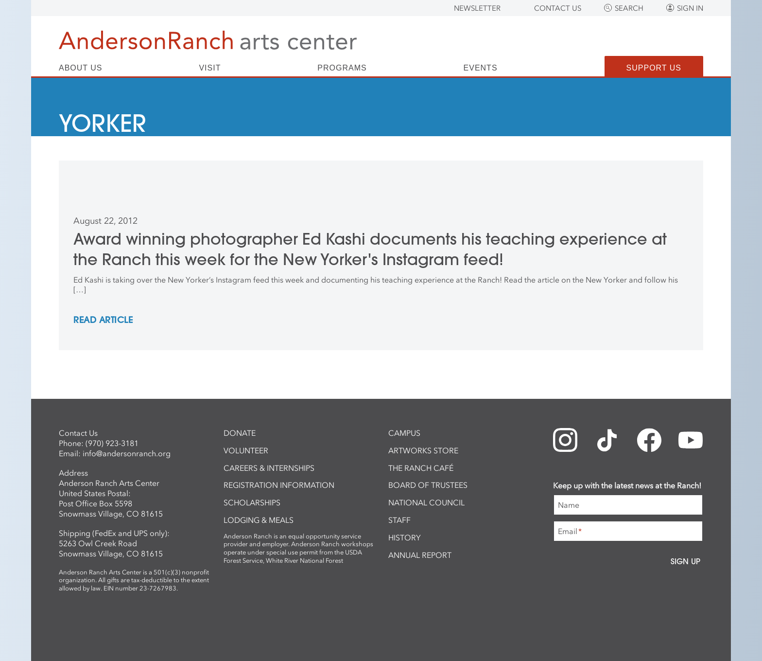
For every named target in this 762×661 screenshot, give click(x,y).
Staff (399, 520)
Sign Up (685, 561)
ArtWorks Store (423, 450)
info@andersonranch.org (127, 453)
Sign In (690, 8)
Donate (240, 433)
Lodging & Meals (259, 520)
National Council (426, 502)
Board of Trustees (428, 485)
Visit (210, 68)
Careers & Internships (269, 468)
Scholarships (252, 502)
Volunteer (246, 450)
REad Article (103, 320)
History (404, 537)
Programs (341, 68)
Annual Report (419, 555)
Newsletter (477, 8)
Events (481, 68)
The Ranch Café (420, 468)
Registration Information (279, 485)
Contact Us (557, 8)
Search (629, 8)
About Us (81, 68)
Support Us (653, 68)
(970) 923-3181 (112, 443)
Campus (404, 433)
